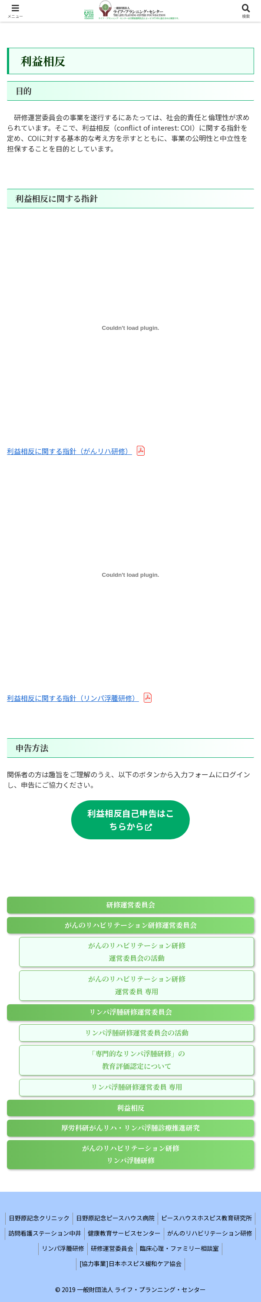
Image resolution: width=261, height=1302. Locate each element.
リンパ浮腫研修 (63, 1248)
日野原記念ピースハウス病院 (115, 1217)
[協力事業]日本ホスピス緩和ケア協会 (130, 1263)
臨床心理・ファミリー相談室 (179, 1248)
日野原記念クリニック (39, 1217)
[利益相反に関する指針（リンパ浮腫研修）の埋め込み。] (130, 575)
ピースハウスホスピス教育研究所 (206, 1217)
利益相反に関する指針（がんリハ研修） (69, 451)
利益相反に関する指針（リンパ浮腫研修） (73, 698)
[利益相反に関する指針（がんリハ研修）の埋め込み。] (130, 328)
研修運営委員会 (112, 1248)
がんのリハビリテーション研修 (209, 1233)
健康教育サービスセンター (124, 1233)
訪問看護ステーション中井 (44, 1233)
